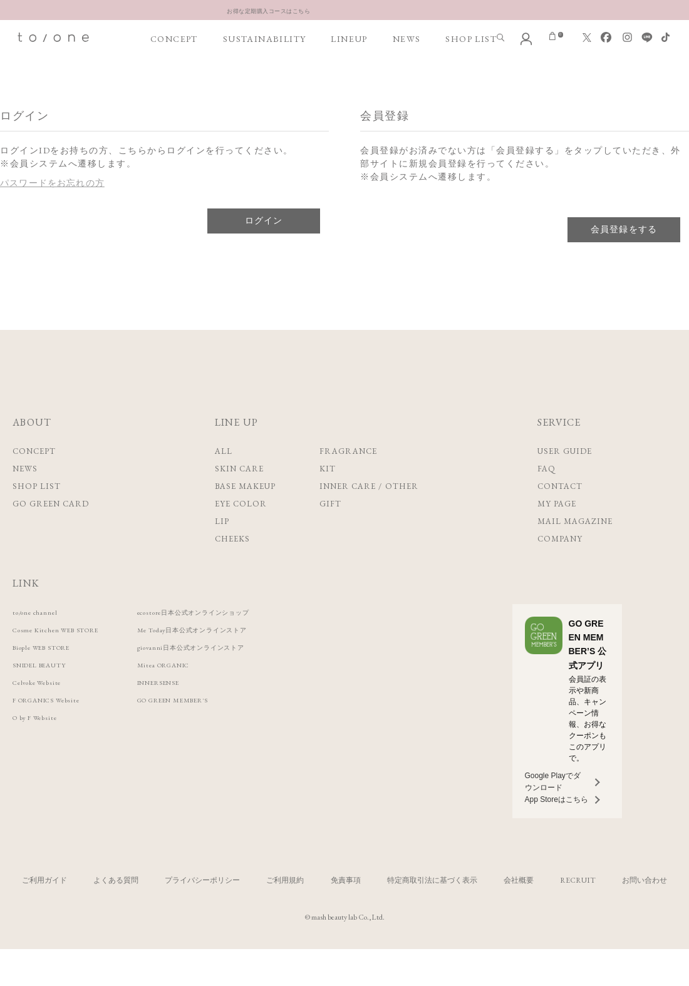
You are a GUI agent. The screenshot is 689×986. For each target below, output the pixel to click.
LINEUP (348, 75)
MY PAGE (556, 528)
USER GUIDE (564, 476)
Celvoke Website (44, 707)
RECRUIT (578, 905)
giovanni (232, 672)
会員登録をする (624, 254)
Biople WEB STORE (51, 672)
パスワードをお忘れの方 (53, 207)
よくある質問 (115, 905)
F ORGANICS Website (57, 724)
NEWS (405, 75)
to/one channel (41, 637)
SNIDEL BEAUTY (48, 689)
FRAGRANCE (348, 476)
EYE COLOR (241, 528)
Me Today (235, 654)
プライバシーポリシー (202, 905)
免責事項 (346, 905)
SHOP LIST (469, 75)
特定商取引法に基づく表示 (432, 905)
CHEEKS (232, 563)
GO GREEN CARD (51, 528)
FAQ (546, 493)
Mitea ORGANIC (198, 689)
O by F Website (42, 742)
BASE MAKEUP (245, 511)
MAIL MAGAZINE (575, 546)
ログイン (263, 245)
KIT (327, 493)
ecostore (236, 637)
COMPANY (560, 563)
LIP (222, 546)
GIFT (330, 528)
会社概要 (519, 905)
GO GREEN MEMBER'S (211, 724)
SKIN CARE (239, 493)
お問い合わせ (644, 905)
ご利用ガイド (44, 905)
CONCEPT (174, 75)
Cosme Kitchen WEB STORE (68, 654)
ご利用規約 (285, 905)
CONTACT (560, 511)
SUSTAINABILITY (264, 75)
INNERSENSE (191, 707)
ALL (223, 476)
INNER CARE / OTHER (368, 511)
